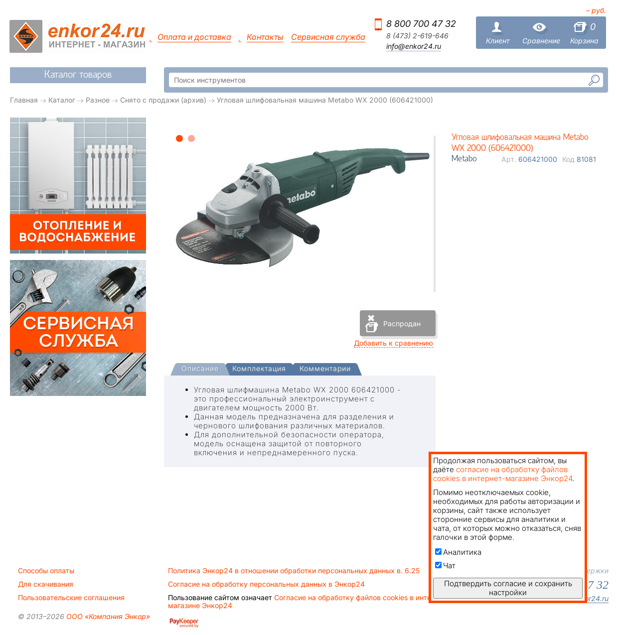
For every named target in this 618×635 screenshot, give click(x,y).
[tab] (200, 369)
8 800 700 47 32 (421, 23)
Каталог (61, 100)
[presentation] (200, 369)
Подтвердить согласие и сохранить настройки (508, 588)
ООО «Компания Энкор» (107, 616)
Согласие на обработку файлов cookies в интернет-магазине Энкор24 (309, 601)
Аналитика (458, 552)
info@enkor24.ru (413, 46)
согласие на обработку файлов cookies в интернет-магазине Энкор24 (502, 474)
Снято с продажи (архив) (163, 100)
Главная (24, 100)
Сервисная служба (328, 37)
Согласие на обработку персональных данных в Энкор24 (266, 584)
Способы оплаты (46, 571)
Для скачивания (45, 584)
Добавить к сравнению (393, 343)
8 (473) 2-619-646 (417, 36)
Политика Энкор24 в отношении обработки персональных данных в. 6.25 (294, 571)
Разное (98, 100)
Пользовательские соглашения (71, 598)
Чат (445, 565)
